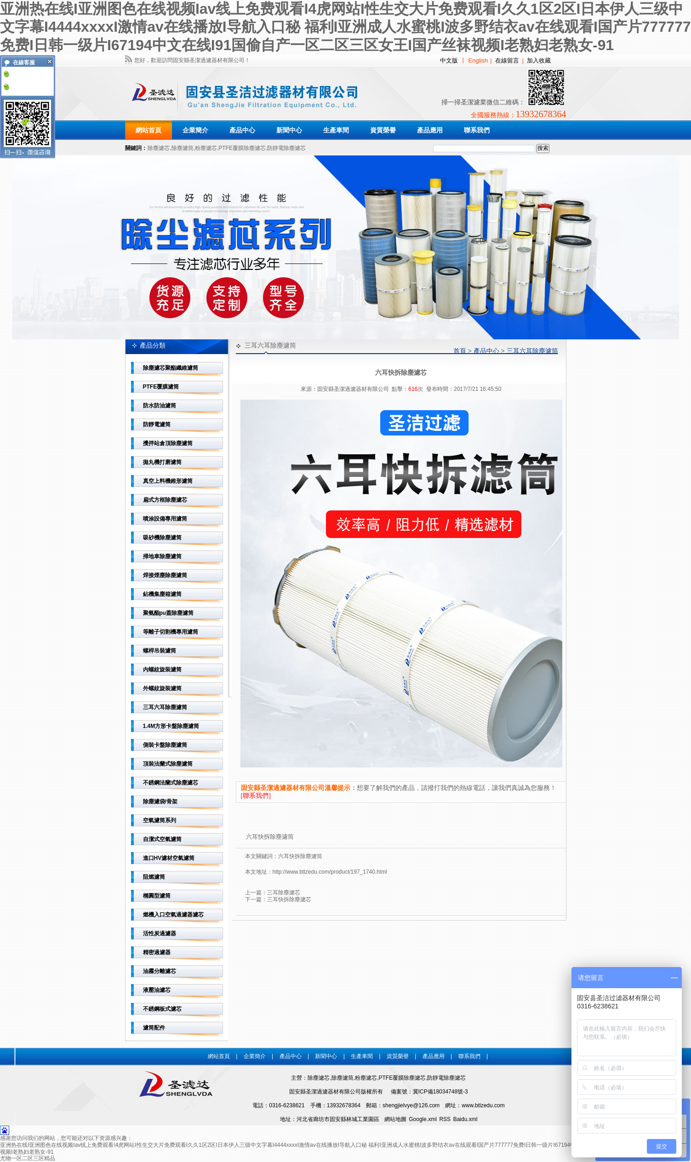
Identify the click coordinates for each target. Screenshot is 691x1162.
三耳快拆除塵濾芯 (289, 899)
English (478, 60)
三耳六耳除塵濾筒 (532, 351)
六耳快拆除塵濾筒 (300, 856)
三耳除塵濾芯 (283, 892)
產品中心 (486, 351)
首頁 (459, 351)
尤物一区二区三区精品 (27, 1158)
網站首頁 (148, 130)
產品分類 (153, 345)
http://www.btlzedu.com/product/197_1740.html (330, 872)
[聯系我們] (256, 795)
